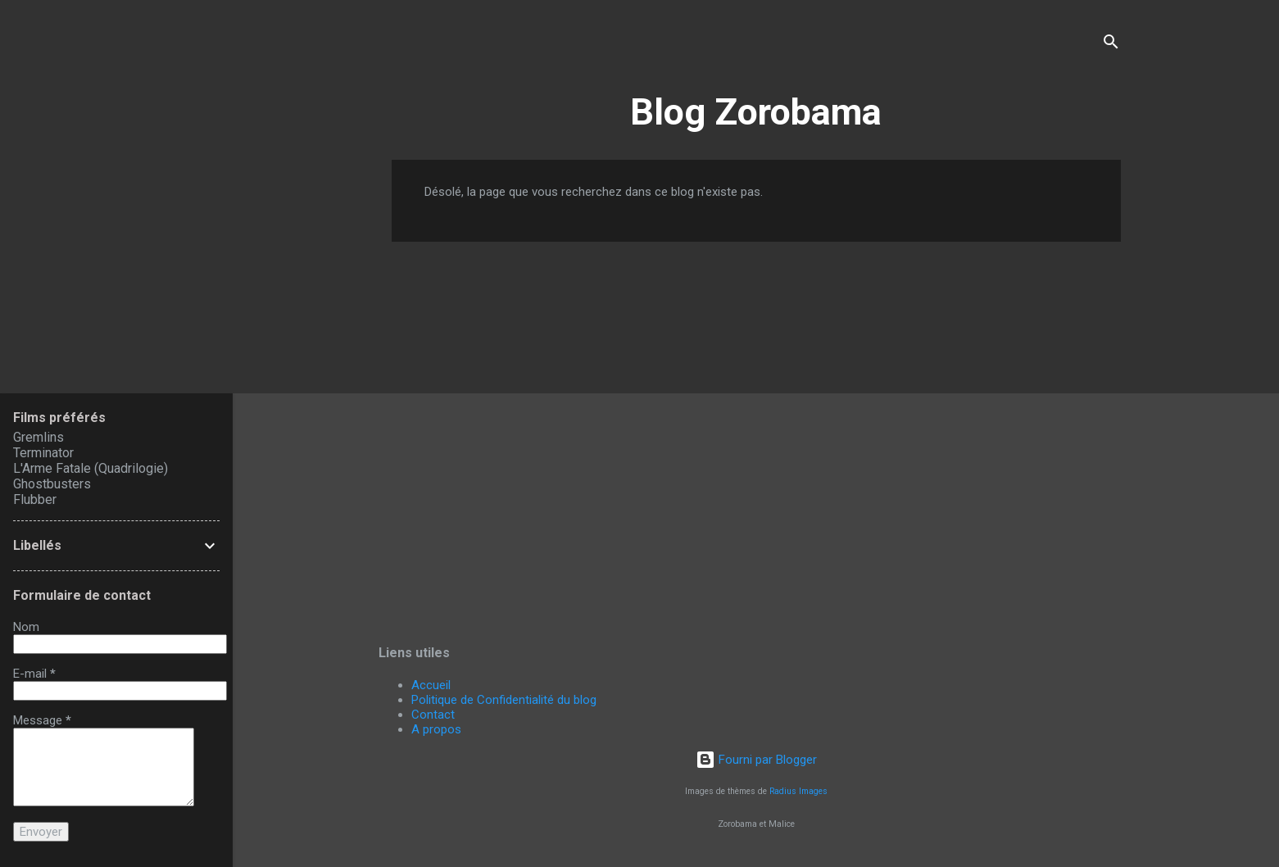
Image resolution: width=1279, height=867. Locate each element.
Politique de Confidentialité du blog (503, 699)
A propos (436, 729)
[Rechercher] (1111, 45)
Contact (433, 714)
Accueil (431, 685)
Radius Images (798, 791)
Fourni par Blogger (756, 759)
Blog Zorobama (756, 112)
